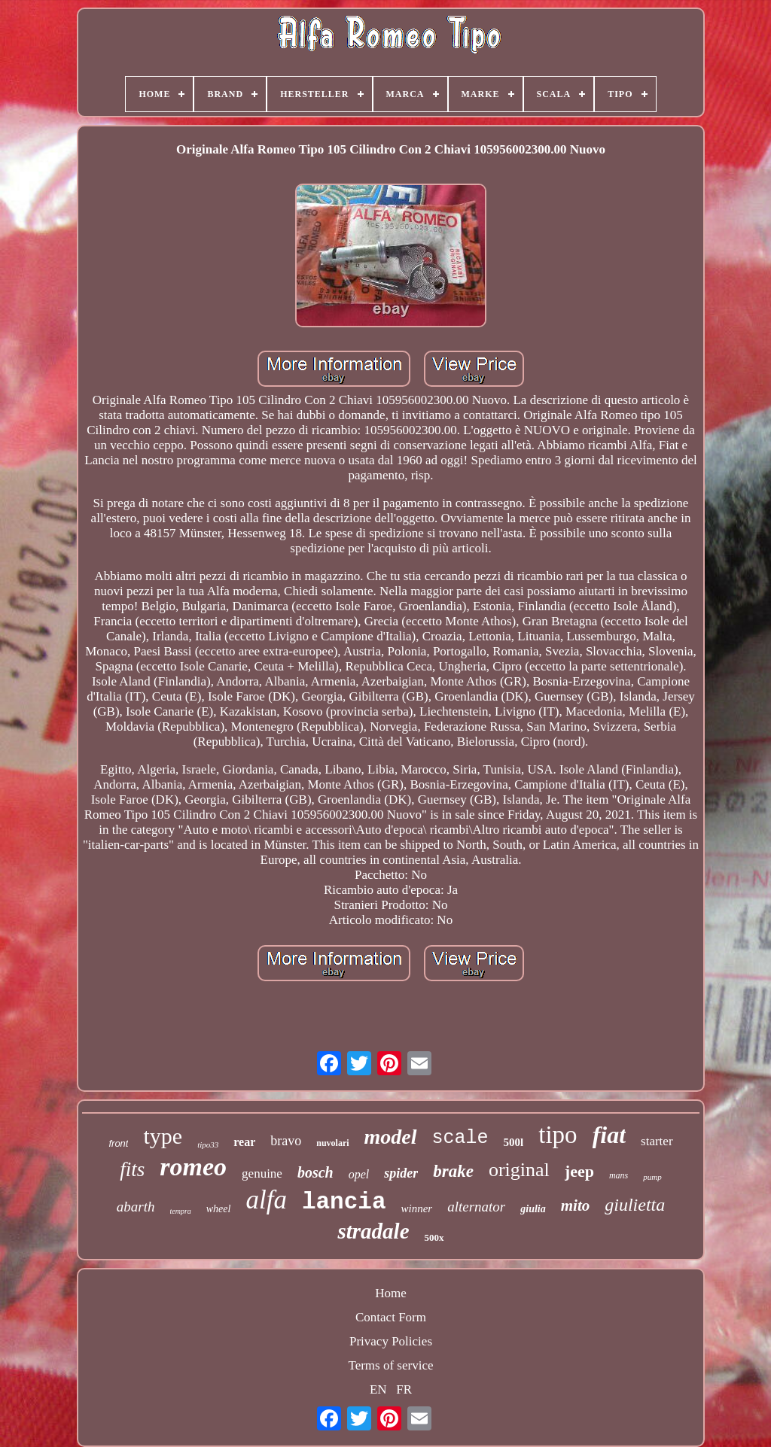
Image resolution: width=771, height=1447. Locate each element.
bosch (315, 1172)
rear (244, 1141)
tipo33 (207, 1144)
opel (359, 1174)
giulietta (635, 1204)
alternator (476, 1206)
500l (514, 1142)
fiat (609, 1134)
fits (132, 1169)
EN (378, 1389)
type (162, 1135)
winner (417, 1208)
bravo (285, 1140)
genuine (262, 1173)
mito (575, 1205)
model (390, 1136)
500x (434, 1237)
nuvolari (332, 1143)
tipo (557, 1134)
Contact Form (390, 1317)
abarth (136, 1206)
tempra (179, 1211)
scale (460, 1138)
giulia (532, 1208)
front (118, 1143)
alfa (265, 1199)
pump (652, 1176)
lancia (344, 1202)
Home (391, 1293)
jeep (579, 1171)
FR (404, 1389)
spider (401, 1173)
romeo (193, 1167)
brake (453, 1171)
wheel (218, 1208)
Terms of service (390, 1365)
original (519, 1170)
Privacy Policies (390, 1341)
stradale (373, 1231)
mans (618, 1175)
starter (656, 1141)
